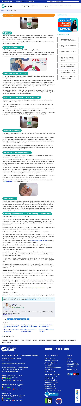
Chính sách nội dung (50, 388)
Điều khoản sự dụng (49, 384)
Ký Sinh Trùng (34, 6)
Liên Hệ (69, 6)
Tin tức (61, 6)
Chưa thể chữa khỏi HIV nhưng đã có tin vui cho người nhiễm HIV (11, 326)
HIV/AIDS (7, 10)
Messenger (77, 397)
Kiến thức (57, 6)
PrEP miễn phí (48, 369)
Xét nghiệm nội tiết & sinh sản (52, 367)
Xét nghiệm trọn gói (49, 371)
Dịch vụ (46, 6)
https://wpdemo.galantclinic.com (38, 240)
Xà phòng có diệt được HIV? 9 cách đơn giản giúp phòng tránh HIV (29, 326)
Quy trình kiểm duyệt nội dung (52, 390)
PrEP (28, 319)
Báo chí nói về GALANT (73, 364)
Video (65, 6)
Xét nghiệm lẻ (48, 365)
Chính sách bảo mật (49, 386)
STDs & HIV (41, 6)
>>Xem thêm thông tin (31, 299)
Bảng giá (28, 6)
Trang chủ (3, 10)
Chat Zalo (77, 394)
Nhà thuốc (51, 6)
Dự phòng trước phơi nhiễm (20, 319)
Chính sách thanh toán (50, 381)
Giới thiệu (23, 6)
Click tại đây (7, 378)
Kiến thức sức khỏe (72, 366)
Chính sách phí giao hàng (51, 382)
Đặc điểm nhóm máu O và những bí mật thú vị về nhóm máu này (68, 59)
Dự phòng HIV (10, 319)
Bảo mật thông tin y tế (50, 377)
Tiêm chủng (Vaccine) (50, 364)
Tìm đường (77, 391)
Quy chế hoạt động (49, 379)
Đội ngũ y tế (70, 361)
